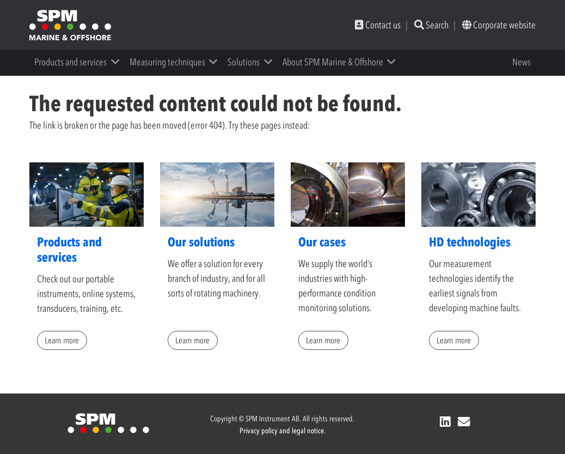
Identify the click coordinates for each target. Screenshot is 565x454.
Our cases (322, 242)
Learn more (62, 340)
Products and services (70, 62)
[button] (119, 62)
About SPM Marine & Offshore (332, 62)
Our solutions (201, 242)
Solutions (244, 62)
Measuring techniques (167, 62)
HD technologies (470, 242)
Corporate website (499, 25)
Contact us (378, 25)
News (521, 62)
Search (431, 25)
